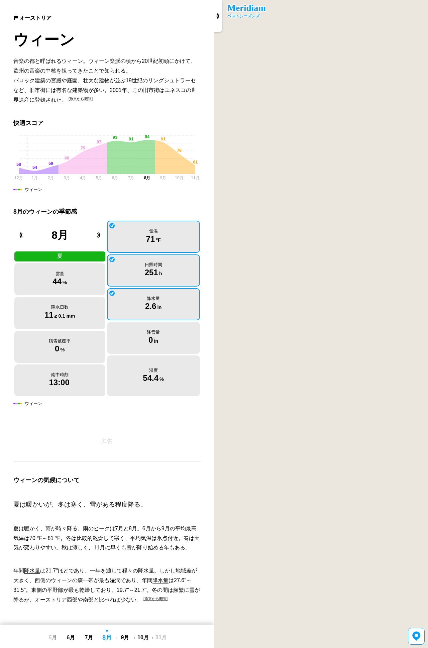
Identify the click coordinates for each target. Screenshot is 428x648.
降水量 (32, 528)
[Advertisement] (107, 399)
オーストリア (32, 18)
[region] (321, 324)
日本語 (106, 620)
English (89, 620)
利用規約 (123, 620)
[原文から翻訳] (81, 99)
